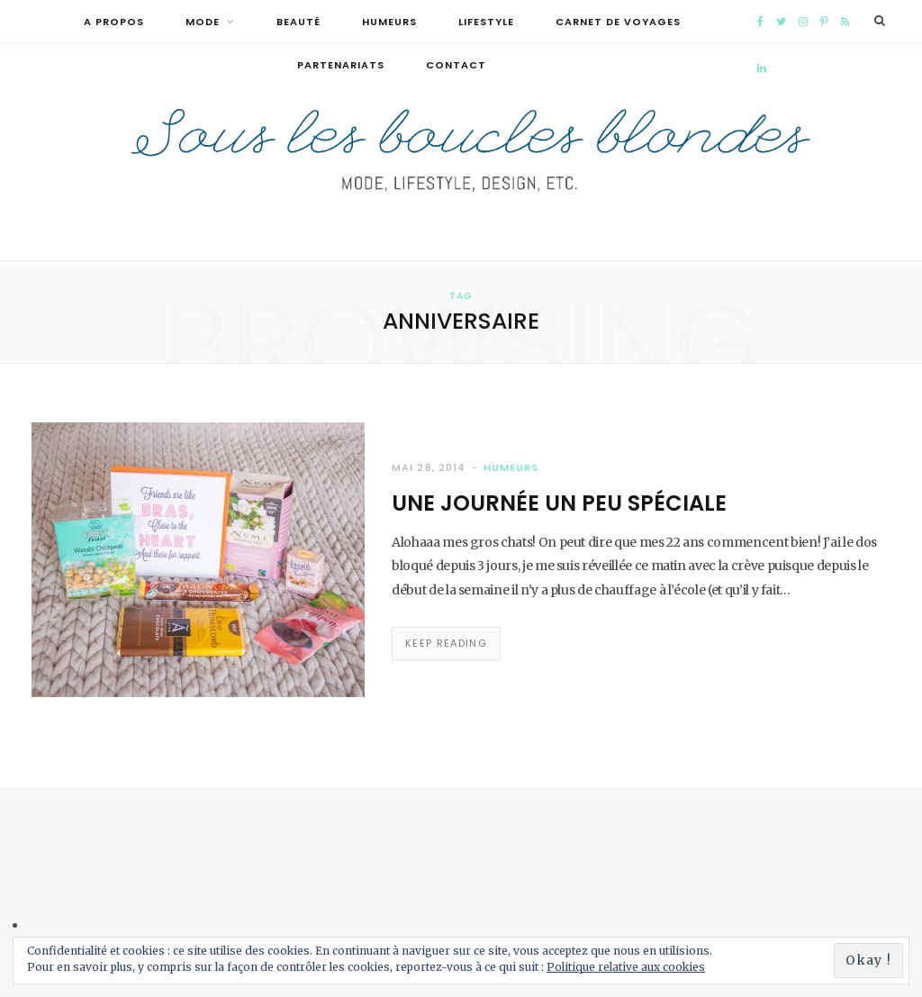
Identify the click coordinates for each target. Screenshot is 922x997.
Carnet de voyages (618, 21)
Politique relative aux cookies (626, 967)
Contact (456, 65)
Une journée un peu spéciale (559, 503)
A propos (114, 21)
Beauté (298, 21)
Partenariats (340, 65)
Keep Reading (446, 643)
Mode (202, 21)
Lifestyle (486, 21)
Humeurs (389, 21)
